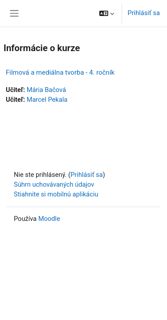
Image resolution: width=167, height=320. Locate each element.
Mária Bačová (46, 90)
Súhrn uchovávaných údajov (54, 184)
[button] (107, 13)
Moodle (49, 219)
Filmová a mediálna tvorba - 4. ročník (60, 72)
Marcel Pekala (47, 100)
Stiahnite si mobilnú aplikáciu (56, 194)
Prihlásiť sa (143, 13)
